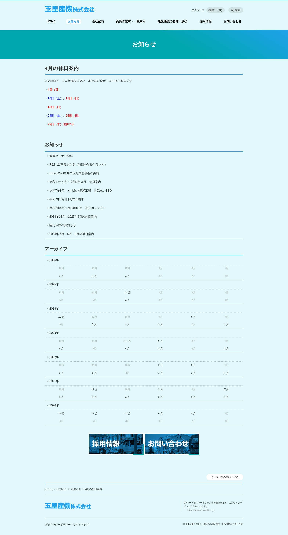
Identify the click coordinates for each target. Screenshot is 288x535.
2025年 (54, 284)
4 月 (127, 275)
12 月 (61, 316)
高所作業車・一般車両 (130, 21)
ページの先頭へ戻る (227, 477)
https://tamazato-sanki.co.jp (200, 510)
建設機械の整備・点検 (172, 21)
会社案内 (98, 21)
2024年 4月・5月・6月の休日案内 (71, 234)
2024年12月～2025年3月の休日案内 (73, 216)
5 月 (94, 275)
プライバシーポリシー (58, 524)
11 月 (94, 389)
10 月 (127, 292)
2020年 (54, 405)
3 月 (160, 324)
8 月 (193, 316)
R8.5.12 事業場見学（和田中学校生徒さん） (78, 164)
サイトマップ (81, 524)
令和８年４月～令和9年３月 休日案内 (75, 181)
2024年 (54, 308)
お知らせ (74, 21)
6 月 (61, 275)
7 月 (226, 389)
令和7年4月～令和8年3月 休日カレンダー (77, 207)
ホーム (49, 489)
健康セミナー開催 (61, 155)
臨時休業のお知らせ (62, 225)
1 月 (226, 324)
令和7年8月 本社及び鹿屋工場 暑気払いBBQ (80, 190)
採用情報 (205, 21)
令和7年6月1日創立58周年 (66, 199)
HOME (51, 21)
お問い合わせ (232, 21)
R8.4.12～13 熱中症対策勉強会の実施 (74, 173)
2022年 (54, 357)
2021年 (54, 381)
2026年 (54, 260)
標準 (211, 10)
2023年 (54, 332)
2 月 (193, 372)
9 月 (160, 341)
